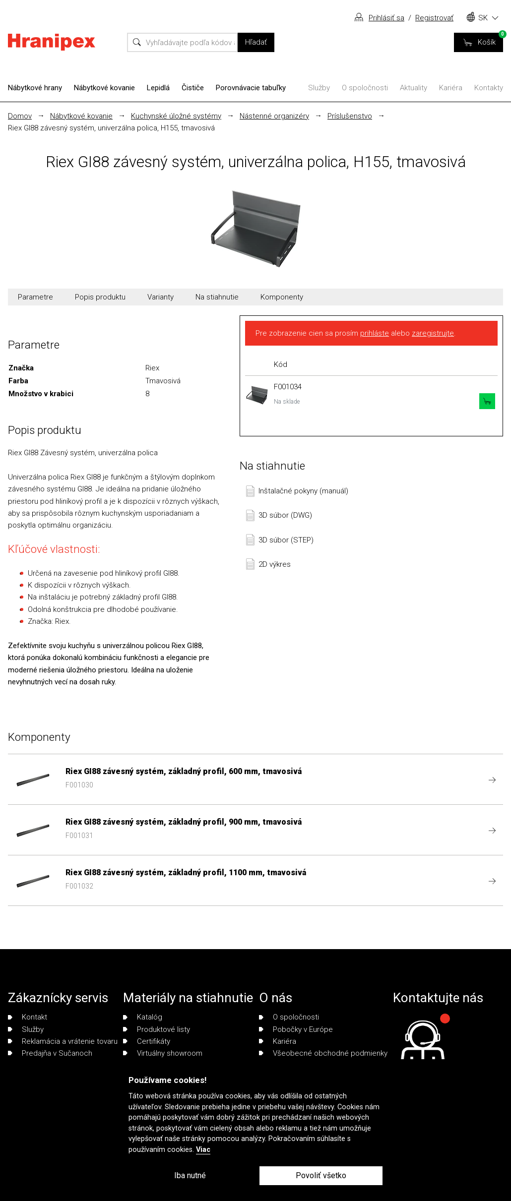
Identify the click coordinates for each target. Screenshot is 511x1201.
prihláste (374, 333)
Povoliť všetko (321, 1175)
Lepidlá (158, 87)
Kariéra (450, 87)
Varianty (160, 297)
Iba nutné (190, 1175)
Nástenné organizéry (274, 116)
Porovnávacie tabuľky (251, 87)
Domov (20, 116)
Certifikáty (146, 1041)
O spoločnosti (365, 87)
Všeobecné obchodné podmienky (323, 1053)
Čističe (193, 87)
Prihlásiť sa (386, 17)
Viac (203, 1149)
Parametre (35, 297)
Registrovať (434, 17)
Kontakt (27, 1017)
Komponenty (281, 297)
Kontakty (488, 87)
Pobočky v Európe (296, 1029)
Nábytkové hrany (35, 87)
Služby (319, 87)
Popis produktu (100, 297)
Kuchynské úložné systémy (176, 116)
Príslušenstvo (349, 116)
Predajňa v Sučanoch (50, 1053)
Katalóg (142, 1017)
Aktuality (413, 87)
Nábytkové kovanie (104, 87)
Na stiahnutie (217, 297)
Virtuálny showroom (162, 1053)
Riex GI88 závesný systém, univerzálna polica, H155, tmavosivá (111, 127)
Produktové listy (156, 1029)
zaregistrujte (433, 333)
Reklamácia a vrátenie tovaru (63, 1041)
